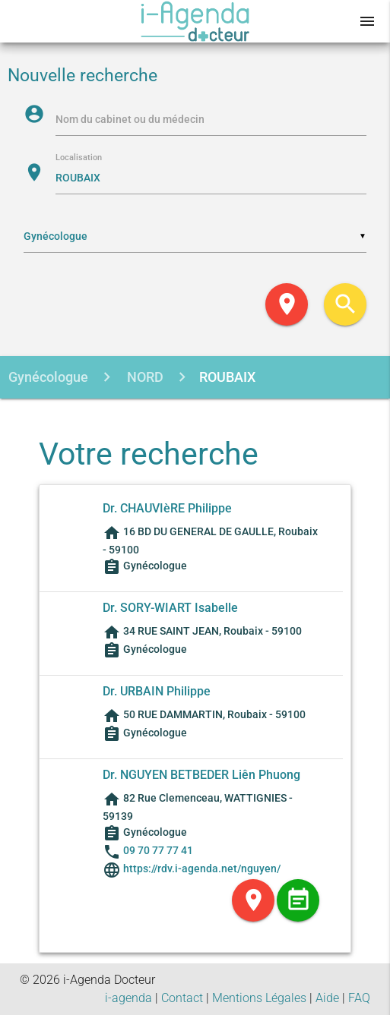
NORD (143, 377)
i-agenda (128, 998)
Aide (327, 998)
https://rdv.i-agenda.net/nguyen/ (201, 868)
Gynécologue (48, 377)
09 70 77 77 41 (158, 850)
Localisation (78, 158)
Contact (182, 998)
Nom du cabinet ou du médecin (130, 119)
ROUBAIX (227, 377)
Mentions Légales (259, 998)
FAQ (359, 998)
